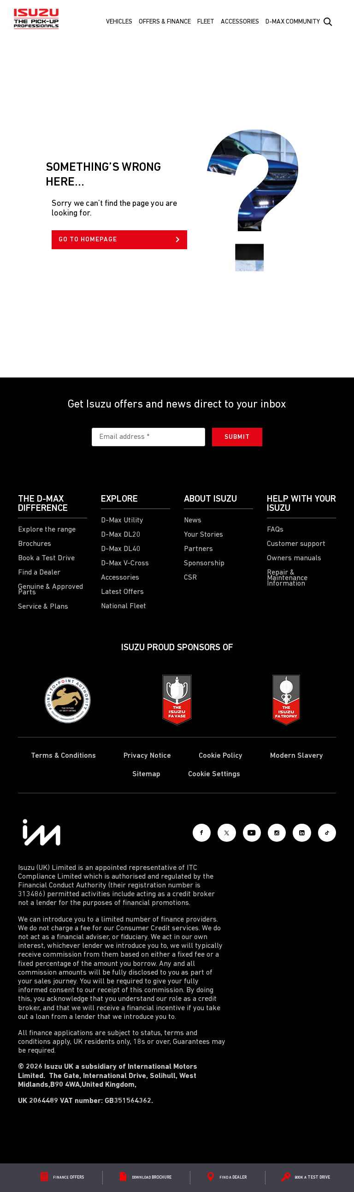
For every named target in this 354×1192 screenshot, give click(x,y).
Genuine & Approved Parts (50, 589)
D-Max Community (293, 21)
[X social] (204, 832)
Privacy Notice (147, 756)
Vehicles (119, 21)
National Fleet (123, 606)
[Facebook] (174, 832)
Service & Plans (43, 607)
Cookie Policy (220, 756)
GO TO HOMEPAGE (119, 239)
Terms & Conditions (63, 756)
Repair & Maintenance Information (287, 578)
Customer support (296, 544)
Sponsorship (204, 563)
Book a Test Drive (46, 558)
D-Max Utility (122, 520)
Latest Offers (122, 592)
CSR (190, 578)
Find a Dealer (39, 572)
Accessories (240, 21)
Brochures (34, 544)
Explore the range (47, 530)
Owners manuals (294, 558)
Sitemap (146, 774)
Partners (198, 549)
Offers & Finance (165, 21)
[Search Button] (327, 22)
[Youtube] (234, 832)
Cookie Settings (214, 774)
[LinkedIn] (294, 832)
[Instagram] (264, 832)
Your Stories (203, 535)
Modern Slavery (296, 756)
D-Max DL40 (121, 549)
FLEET (205, 21)
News (192, 520)
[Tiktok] (324, 832)
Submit (237, 437)
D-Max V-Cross (125, 563)
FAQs (275, 530)
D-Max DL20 (121, 535)
